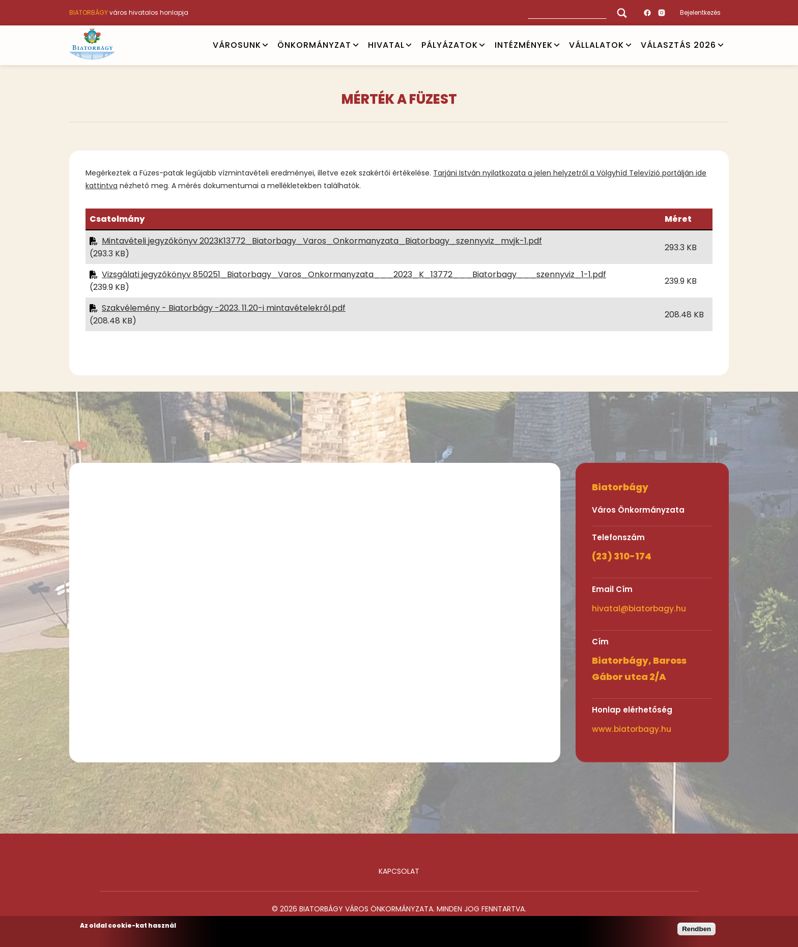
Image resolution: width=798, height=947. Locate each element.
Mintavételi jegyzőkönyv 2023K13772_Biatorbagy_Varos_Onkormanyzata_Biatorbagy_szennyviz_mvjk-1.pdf (322, 241)
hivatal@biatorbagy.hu (639, 608)
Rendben (696, 929)
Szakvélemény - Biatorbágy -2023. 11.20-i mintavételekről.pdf (224, 308)
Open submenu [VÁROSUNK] (265, 45)
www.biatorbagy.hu (631, 729)
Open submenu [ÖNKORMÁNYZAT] (356, 45)
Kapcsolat (399, 871)
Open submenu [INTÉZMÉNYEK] (557, 45)
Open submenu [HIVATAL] (409, 45)
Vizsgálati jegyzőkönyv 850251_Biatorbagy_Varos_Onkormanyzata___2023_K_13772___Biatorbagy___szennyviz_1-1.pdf (354, 274)
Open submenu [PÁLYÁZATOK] (482, 45)
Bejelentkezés (700, 12)
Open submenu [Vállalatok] (628, 45)
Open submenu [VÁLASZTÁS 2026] (721, 45)
